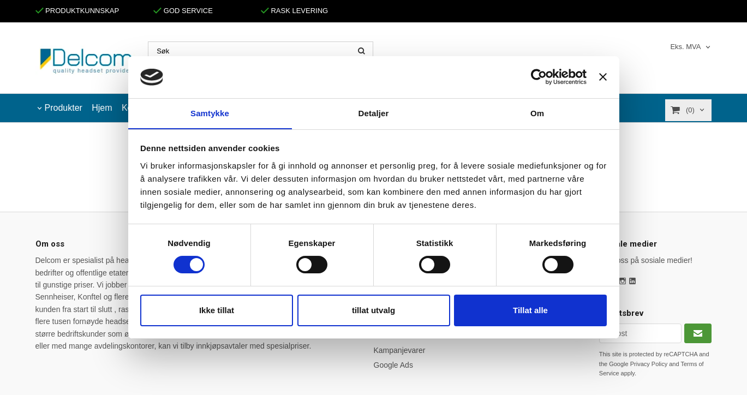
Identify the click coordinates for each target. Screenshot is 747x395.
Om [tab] (537, 112)
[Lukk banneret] (603, 77)
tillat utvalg (373, 310)
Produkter (63, 107)
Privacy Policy (648, 364)
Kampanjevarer (400, 350)
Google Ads (393, 365)
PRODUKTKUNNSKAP (77, 11)
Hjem (102, 107)
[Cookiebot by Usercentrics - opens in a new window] (539, 77)
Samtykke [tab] (209, 112)
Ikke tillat (216, 310)
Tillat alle (530, 310)
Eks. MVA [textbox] (685, 47)
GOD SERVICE (183, 11)
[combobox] (691, 47)
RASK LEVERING (294, 11)
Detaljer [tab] (373, 112)
